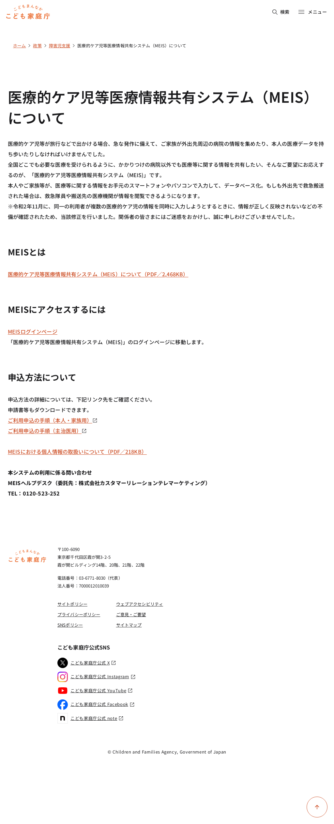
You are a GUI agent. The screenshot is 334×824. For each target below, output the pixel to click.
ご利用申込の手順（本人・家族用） (53, 420)
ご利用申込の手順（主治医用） (47, 431)
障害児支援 (59, 45)
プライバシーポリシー (78, 614)
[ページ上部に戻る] (317, 807)
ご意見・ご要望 (131, 614)
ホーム (19, 45)
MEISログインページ (32, 331)
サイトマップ (129, 625)
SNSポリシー (70, 625)
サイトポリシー (72, 604)
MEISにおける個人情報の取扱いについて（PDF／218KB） (77, 451)
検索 (281, 11)
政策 (37, 45)
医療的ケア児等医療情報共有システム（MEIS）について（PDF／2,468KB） (98, 274)
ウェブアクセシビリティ (139, 604)
